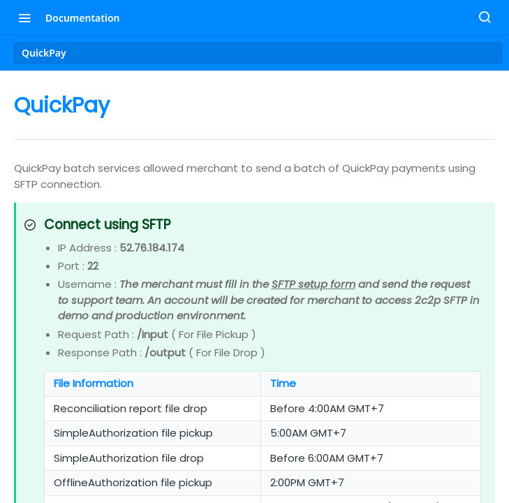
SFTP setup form (313, 284)
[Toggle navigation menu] (24, 17)
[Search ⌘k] (484, 17)
